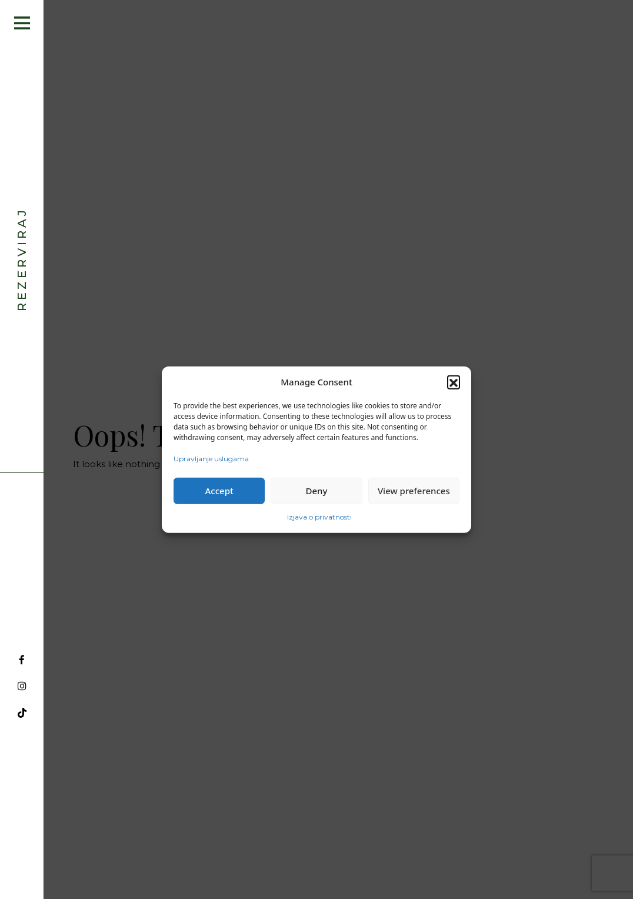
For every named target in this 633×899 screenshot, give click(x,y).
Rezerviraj (22, 259)
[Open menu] (22, 22)
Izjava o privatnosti (319, 516)
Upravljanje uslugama (211, 458)
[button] (453, 382)
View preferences (414, 491)
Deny (317, 491)
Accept (219, 491)
